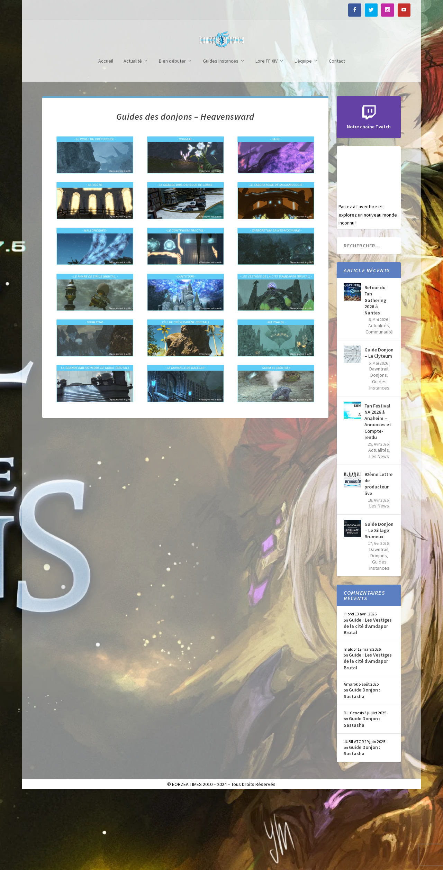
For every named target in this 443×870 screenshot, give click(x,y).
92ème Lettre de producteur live (378, 560)
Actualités (378, 402)
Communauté (379, 408)
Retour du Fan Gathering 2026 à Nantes (375, 376)
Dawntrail (378, 445)
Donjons (378, 451)
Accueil (105, 137)
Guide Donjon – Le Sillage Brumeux (379, 606)
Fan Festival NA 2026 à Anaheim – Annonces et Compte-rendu (377, 497)
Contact (337, 137)
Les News (379, 532)
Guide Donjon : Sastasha (362, 769)
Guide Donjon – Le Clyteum (379, 429)
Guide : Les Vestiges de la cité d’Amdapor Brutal (368, 702)
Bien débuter (172, 137)
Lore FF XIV (266, 137)
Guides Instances (220, 137)
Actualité (133, 137)
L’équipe (303, 137)
